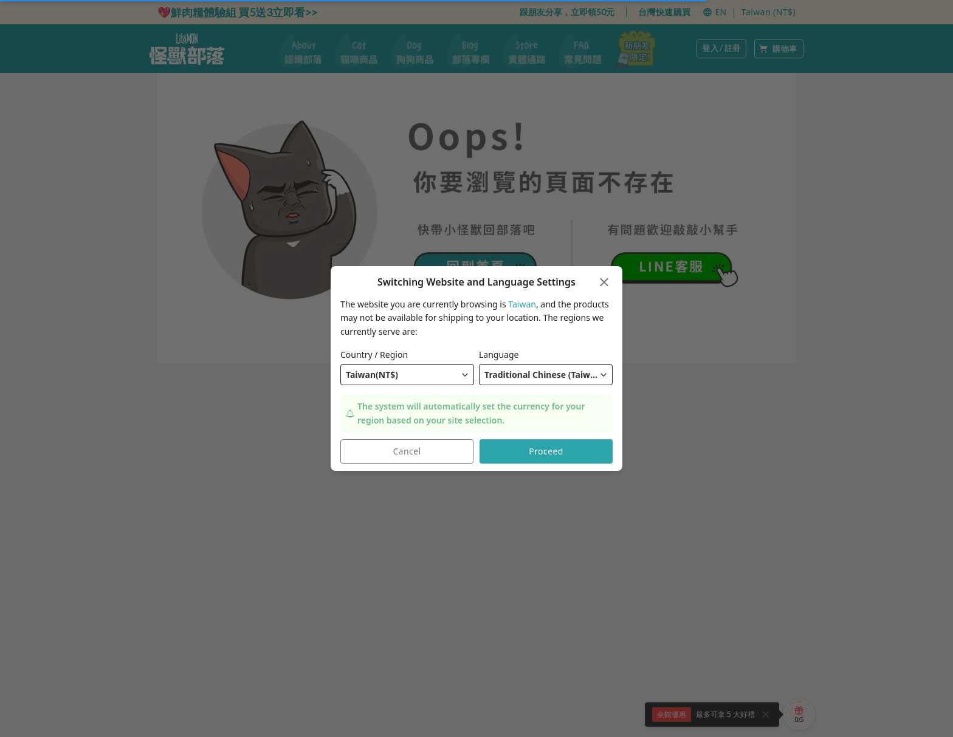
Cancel (407, 451)
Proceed (546, 451)
